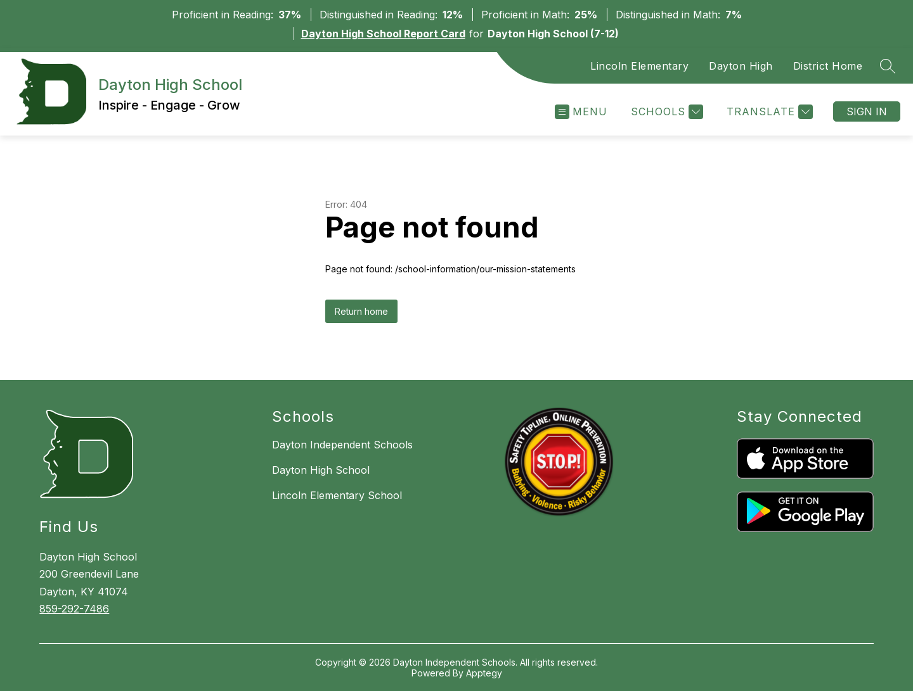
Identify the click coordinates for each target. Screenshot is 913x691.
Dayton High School (321, 470)
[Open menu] (581, 112)
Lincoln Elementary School (337, 495)
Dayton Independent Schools (342, 444)
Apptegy (484, 673)
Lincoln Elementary (639, 66)
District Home (828, 66)
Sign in (866, 111)
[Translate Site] (768, 112)
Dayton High (741, 66)
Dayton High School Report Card (383, 33)
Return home (361, 311)
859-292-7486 (74, 608)
